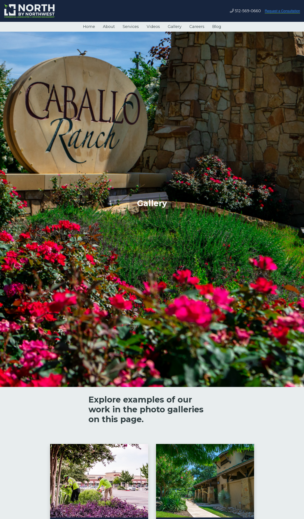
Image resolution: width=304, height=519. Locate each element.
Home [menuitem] (89, 26)
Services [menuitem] (131, 26)
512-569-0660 (248, 11)
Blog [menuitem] (216, 26)
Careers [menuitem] (196, 26)
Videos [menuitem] (153, 26)
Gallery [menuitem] (175, 26)
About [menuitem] (109, 26)
